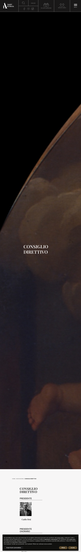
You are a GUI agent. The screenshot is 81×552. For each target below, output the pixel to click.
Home (13, 478)
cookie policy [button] (72, 539)
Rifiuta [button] (63, 547)
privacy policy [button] (60, 537)
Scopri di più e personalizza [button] (13, 547)
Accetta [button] (73, 547)
